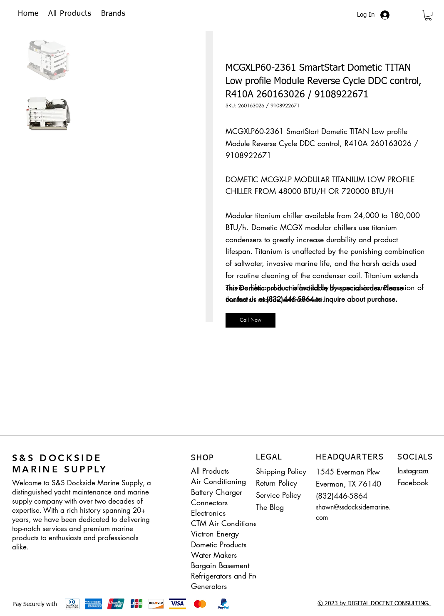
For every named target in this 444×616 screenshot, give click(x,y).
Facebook (412, 482)
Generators (209, 586)
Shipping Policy (281, 471)
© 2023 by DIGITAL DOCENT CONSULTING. (374, 603)
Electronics (208, 513)
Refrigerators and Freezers (230, 576)
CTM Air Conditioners (227, 523)
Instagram (413, 470)
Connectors (209, 502)
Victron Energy (215, 534)
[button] (113, 13)
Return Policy (276, 483)
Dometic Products (218, 544)
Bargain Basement (220, 565)
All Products (210, 471)
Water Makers (214, 555)
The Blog (270, 507)
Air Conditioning (218, 481)
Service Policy (278, 495)
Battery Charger (216, 492)
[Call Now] (250, 320)
